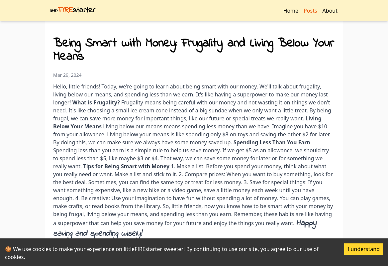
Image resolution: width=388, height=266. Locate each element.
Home (291, 10)
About (330, 10)
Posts (310, 10)
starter (72, 10)
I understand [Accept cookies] (363, 249)
